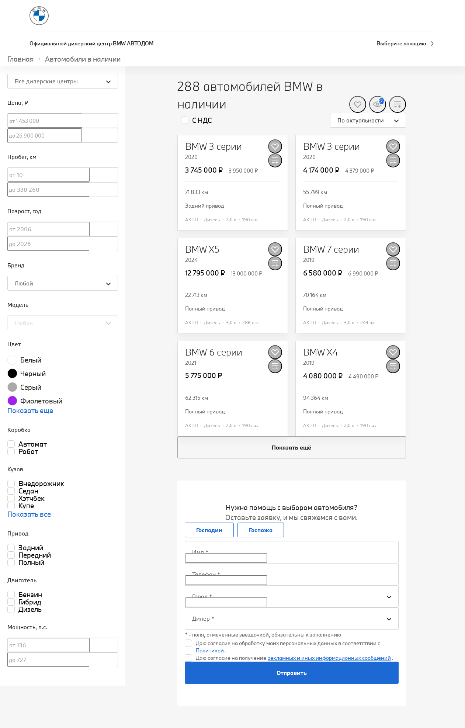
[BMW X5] (202, 249)
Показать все (29, 514)
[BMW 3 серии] (213, 146)
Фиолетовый (41, 400)
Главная (20, 59)
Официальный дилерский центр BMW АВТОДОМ (91, 43)
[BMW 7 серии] (331, 249)
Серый (30, 387)
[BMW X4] (320, 352)
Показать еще (30, 410)
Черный (33, 373)
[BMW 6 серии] (213, 352)
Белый (30, 360)
